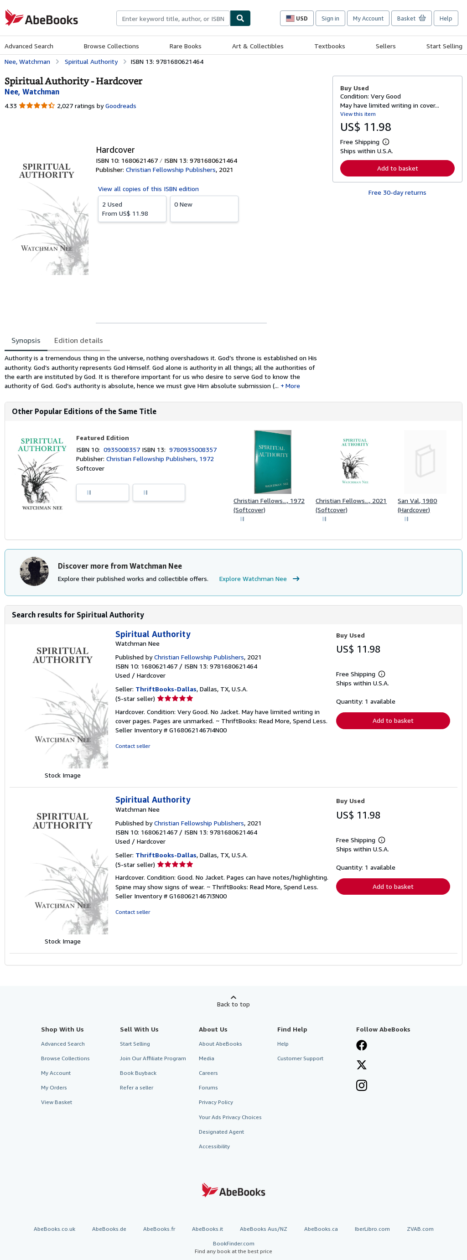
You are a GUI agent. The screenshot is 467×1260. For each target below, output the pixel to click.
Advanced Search (29, 46)
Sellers (386, 46)
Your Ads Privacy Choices (230, 1117)
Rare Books (186, 46)
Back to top (233, 1004)
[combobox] (173, 18)
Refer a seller (136, 1087)
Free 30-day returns (397, 192)
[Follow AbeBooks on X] (361, 1065)
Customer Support (300, 1058)
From (132, 208)
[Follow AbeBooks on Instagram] (361, 1086)
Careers (208, 1072)
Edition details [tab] (78, 340)
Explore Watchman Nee (260, 578)
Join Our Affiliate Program (153, 1058)
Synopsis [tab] (26, 340)
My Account (368, 18)
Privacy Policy (216, 1102)
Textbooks (329, 46)
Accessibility (214, 1146)
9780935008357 (193, 449)
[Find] (240, 18)
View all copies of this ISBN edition (148, 188)
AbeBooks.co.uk (54, 1228)
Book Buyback (138, 1072)
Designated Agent (221, 1131)
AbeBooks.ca (321, 1228)
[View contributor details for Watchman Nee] (32, 91)
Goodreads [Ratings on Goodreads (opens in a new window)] (120, 105)
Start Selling (444, 46)
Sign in (330, 18)
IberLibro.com (372, 1228)
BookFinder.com (233, 1247)
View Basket (56, 1102)
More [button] (292, 385)
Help (446, 18)
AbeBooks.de (109, 1228)
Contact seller (132, 745)
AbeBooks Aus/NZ (263, 1228)
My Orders (54, 1087)
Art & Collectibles (258, 46)
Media (206, 1058)
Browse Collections (111, 46)
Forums (208, 1087)
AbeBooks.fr (159, 1228)
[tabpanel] (165, 371)
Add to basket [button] (397, 168)
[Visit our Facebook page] (361, 1046)
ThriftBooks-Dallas (166, 689)
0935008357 (123, 449)
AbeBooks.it (207, 1228)
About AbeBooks (220, 1043)
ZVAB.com (420, 1228)
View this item (358, 113)
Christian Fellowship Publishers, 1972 (160, 458)
